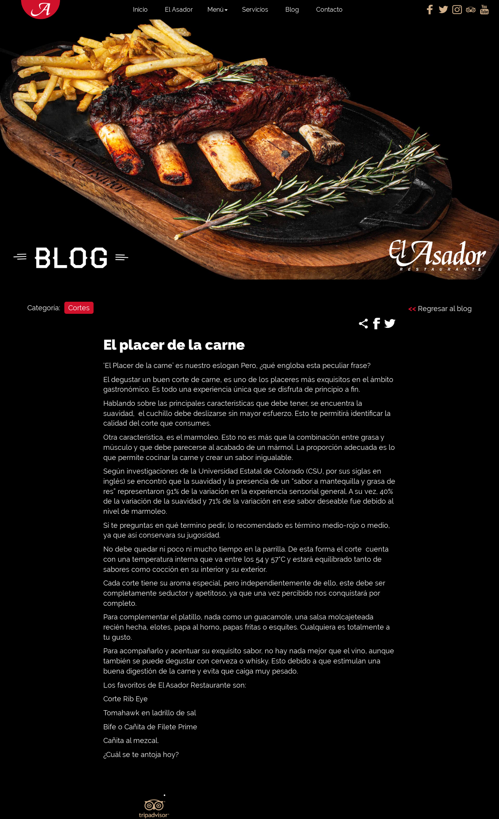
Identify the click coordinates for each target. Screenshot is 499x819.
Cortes (79, 308)
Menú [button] (217, 9)
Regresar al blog (440, 308)
